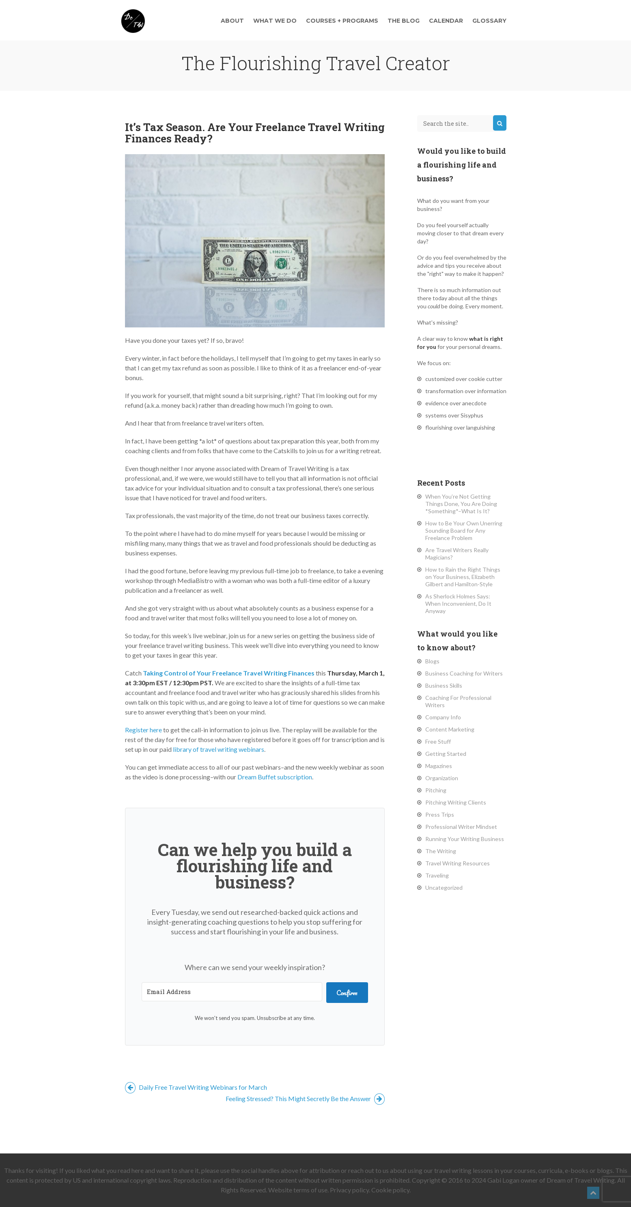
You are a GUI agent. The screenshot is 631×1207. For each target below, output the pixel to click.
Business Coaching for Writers (464, 673)
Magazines (438, 765)
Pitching (435, 790)
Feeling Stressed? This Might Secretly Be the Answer (305, 1098)
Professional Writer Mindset (461, 826)
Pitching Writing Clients (455, 802)
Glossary (489, 20)
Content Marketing (449, 729)
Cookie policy (390, 1190)
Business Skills (443, 685)
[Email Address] (232, 991)
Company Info (443, 717)
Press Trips (439, 814)
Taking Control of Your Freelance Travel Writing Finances (228, 673)
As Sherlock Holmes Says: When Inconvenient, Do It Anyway (458, 603)
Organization (441, 778)
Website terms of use (297, 1190)
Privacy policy (349, 1190)
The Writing (440, 851)
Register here (143, 730)
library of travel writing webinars (218, 749)
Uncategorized (444, 887)
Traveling (437, 875)
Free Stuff (438, 741)
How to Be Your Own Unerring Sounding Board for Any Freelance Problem (463, 530)
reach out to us (368, 1170)
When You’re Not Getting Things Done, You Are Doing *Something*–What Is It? (461, 503)
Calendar (446, 20)
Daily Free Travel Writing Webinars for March (196, 1087)
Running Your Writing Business (464, 838)
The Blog (404, 20)
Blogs (432, 661)
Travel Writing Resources (457, 863)
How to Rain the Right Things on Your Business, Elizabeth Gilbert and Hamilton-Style (462, 576)
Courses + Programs (342, 20)
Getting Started (445, 753)
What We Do (275, 20)
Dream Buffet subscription (274, 777)
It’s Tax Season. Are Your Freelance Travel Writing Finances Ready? (255, 132)
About (232, 20)
